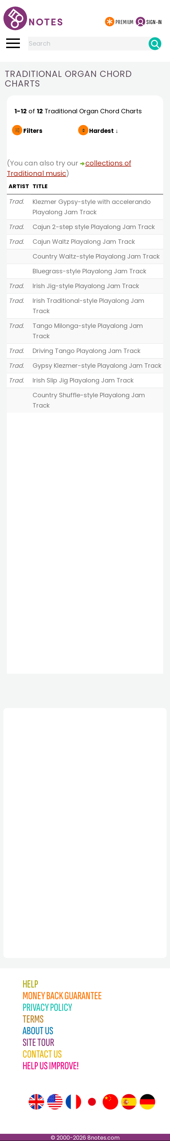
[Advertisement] (41, 818)
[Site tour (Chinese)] (110, 1101)
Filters (32, 131)
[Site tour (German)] (147, 1101)
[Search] (154, 43)
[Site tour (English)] (36, 1101)
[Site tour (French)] (73, 1101)
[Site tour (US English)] (54, 1101)
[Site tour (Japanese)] (91, 1101)
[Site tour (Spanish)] (128, 1101)
